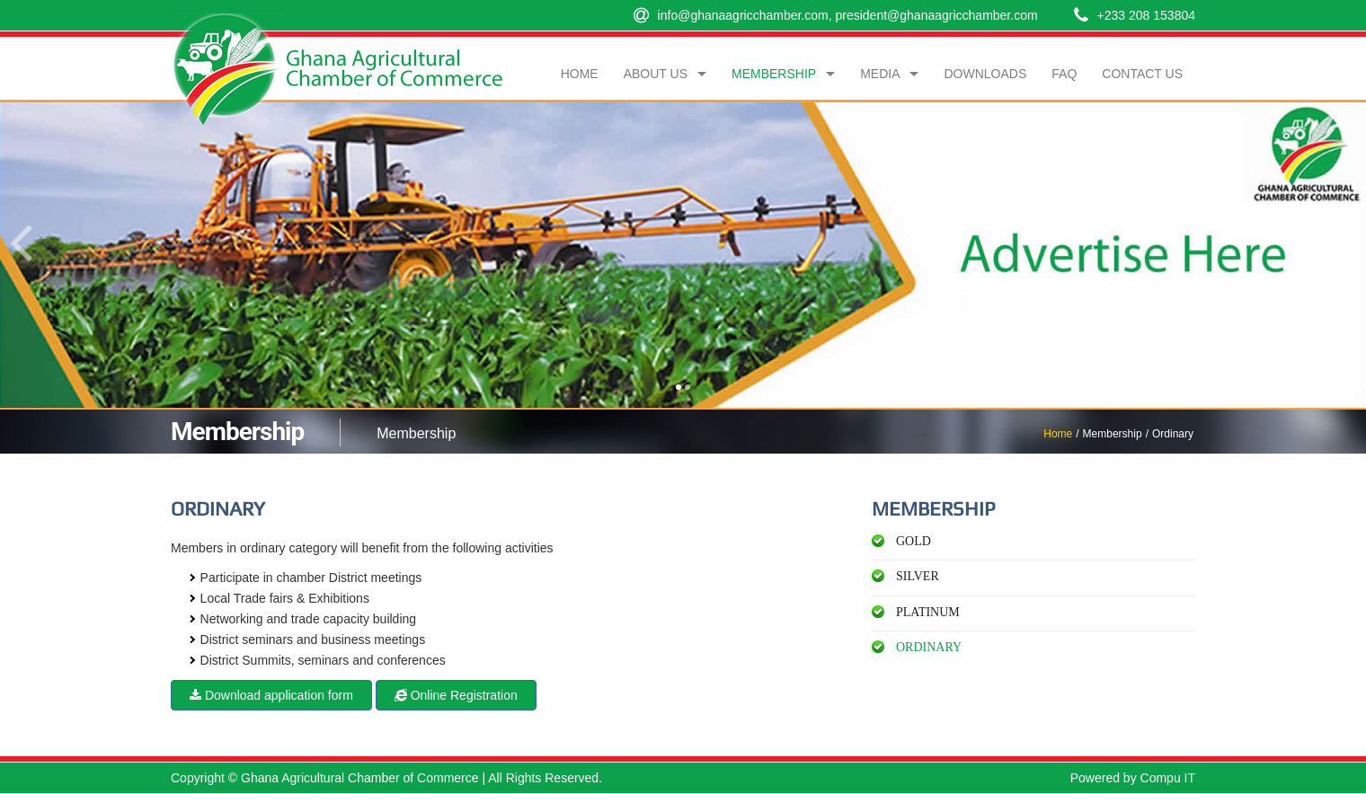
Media (880, 73)
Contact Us (1142, 73)
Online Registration (456, 695)
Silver (917, 576)
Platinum (928, 612)
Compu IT (1167, 778)
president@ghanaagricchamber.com (936, 15)
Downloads (985, 73)
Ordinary (929, 647)
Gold (913, 541)
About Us (655, 73)
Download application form (271, 695)
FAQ (1064, 73)
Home (1057, 434)
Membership (774, 73)
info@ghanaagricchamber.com (743, 15)
